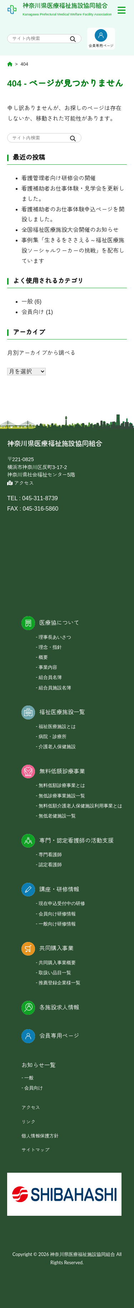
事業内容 (48, 667)
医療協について (59, 623)
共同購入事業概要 (57, 962)
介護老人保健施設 (57, 746)
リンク (28, 1122)
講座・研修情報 (59, 889)
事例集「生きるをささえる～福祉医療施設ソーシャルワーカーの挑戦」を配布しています (72, 250)
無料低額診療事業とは (62, 785)
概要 (43, 657)
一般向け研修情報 (57, 924)
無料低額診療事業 (62, 771)
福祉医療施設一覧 (62, 712)
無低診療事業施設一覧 (62, 795)
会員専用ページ (59, 1036)
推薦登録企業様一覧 (59, 982)
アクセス (20, 483)
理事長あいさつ (55, 637)
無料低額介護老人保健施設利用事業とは (80, 805)
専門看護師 (50, 854)
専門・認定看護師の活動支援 (76, 841)
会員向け (32, 312)
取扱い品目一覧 (55, 972)
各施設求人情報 (59, 1007)
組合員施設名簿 (55, 687)
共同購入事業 (56, 948)
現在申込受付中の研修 (62, 903)
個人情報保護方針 (40, 1136)
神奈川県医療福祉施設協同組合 (65, 5)
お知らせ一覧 (38, 1065)
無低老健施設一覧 (57, 816)
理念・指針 (50, 647)
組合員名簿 (50, 677)
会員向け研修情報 (57, 913)
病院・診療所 (52, 736)
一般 (27, 302)
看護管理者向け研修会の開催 (58, 178)
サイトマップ (35, 1150)
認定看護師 (50, 864)
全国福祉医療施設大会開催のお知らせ (70, 230)
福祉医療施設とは (57, 726)
